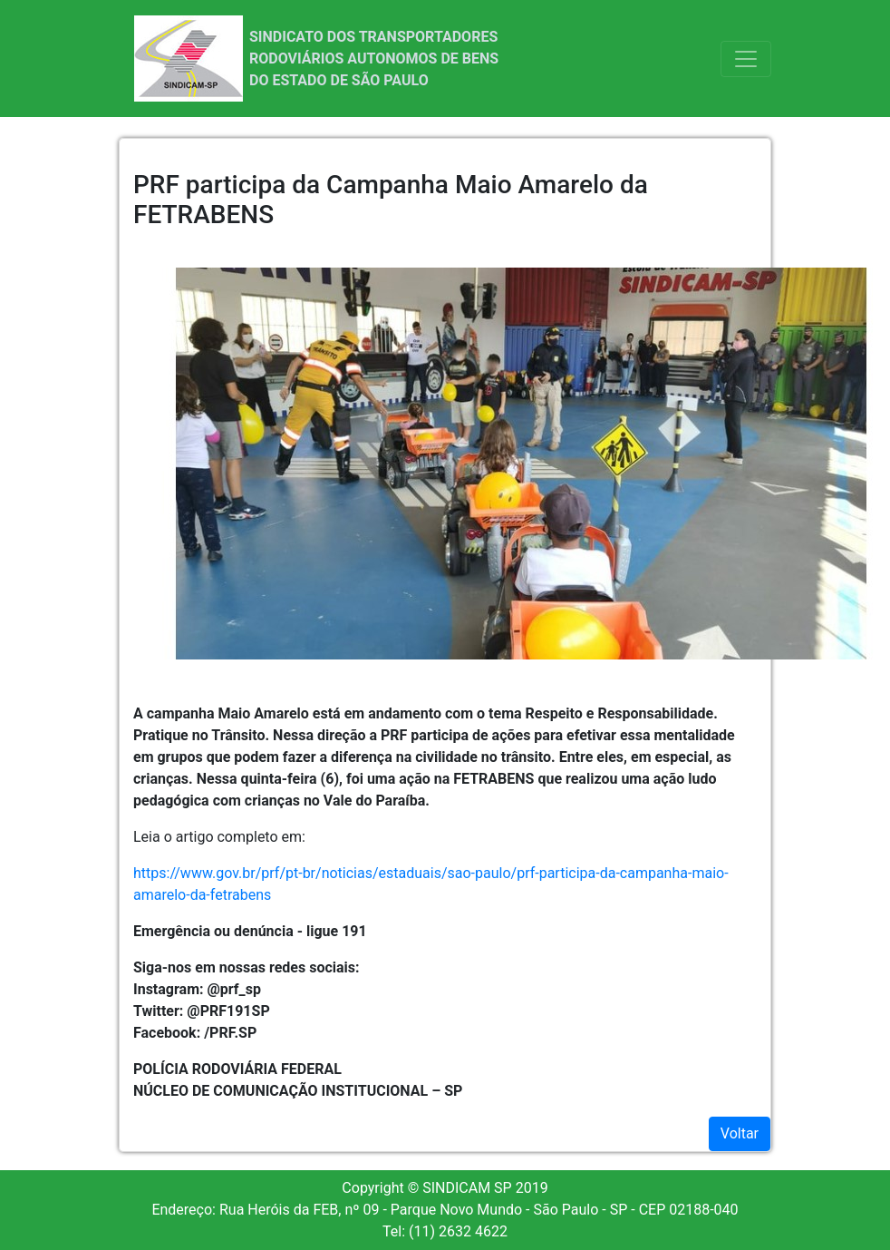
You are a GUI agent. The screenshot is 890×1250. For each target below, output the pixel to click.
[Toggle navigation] (746, 59)
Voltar (740, 1133)
